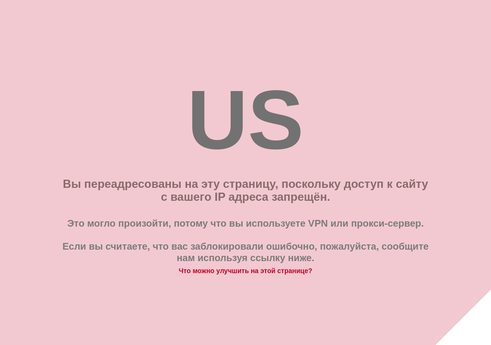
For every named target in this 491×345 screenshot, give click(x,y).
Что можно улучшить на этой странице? (246, 271)
